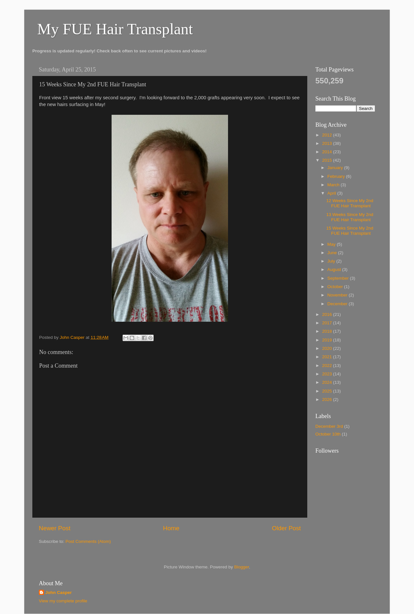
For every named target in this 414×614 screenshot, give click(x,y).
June (332, 252)
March (334, 184)
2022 (327, 365)
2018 (327, 331)
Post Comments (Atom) (88, 541)
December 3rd (329, 426)
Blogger (241, 567)
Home (171, 528)
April (332, 193)
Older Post (286, 528)
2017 (327, 322)
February (336, 176)
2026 (327, 399)
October (335, 286)
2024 (327, 382)
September (338, 278)
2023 (327, 374)
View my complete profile (63, 600)
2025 (327, 391)
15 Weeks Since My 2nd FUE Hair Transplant (349, 231)
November (338, 295)
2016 (327, 314)
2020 (327, 348)
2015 (327, 160)
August (334, 269)
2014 (327, 151)
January (335, 167)
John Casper (58, 592)
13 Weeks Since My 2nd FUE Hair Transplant (349, 217)
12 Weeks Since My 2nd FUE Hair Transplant (349, 203)
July (331, 261)
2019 (327, 340)
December (338, 303)
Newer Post (55, 528)
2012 (327, 135)
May (332, 244)
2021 (327, 356)
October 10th (328, 434)
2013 (327, 143)
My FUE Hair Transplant (115, 29)
